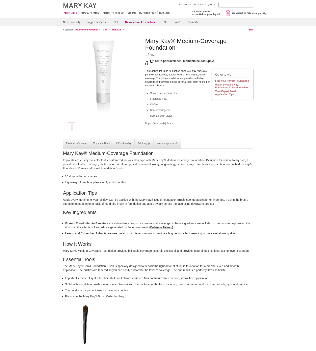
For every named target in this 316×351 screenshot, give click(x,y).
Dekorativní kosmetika (140, 22)
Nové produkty (71, 22)
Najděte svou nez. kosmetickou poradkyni (205, 12)
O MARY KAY (185, 4)
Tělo (164, 22)
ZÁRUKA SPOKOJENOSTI (204, 4)
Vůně (177, 22)
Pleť (116, 22)
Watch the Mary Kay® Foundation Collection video (231, 86)
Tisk (251, 29)
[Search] (235, 4)
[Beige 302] (102, 78)
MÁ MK (132, 13)
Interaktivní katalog (154, 13)
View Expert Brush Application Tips (226, 93)
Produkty (70, 13)
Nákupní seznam (242, 13)
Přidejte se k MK (113, 13)
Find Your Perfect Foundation (232, 80)
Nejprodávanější (96, 22)
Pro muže (193, 22)
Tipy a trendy (89, 13)
